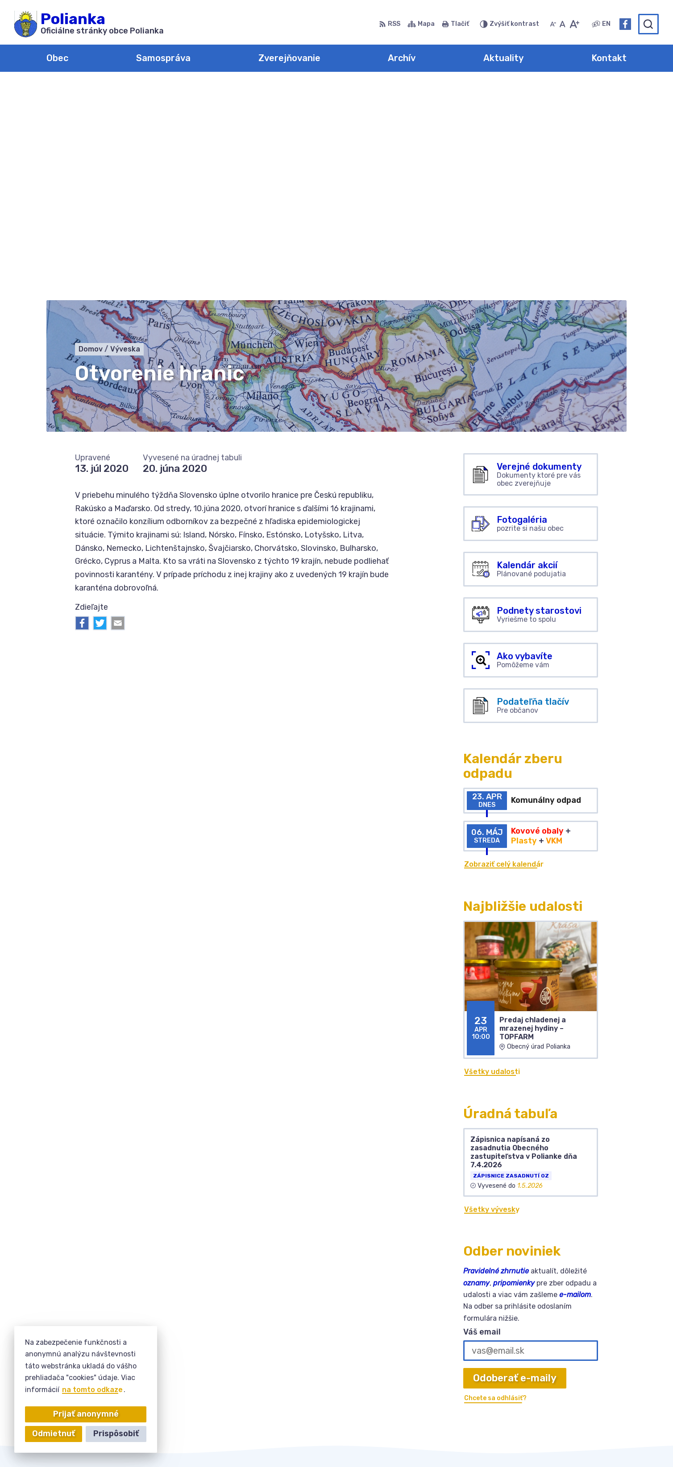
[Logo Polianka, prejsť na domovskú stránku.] (89, 24)
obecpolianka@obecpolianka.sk (570, 1384)
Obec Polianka (478, 1443)
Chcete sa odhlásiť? (495, 1182)
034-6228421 (539, 1374)
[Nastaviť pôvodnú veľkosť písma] (562, 24)
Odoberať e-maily (515, 1163)
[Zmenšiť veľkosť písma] (553, 24)
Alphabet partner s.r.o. (346, 1443)
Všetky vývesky (491, 994)
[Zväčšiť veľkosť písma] (574, 24)
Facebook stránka (547, 1394)
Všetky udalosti (492, 856)
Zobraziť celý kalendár (504, 649)
